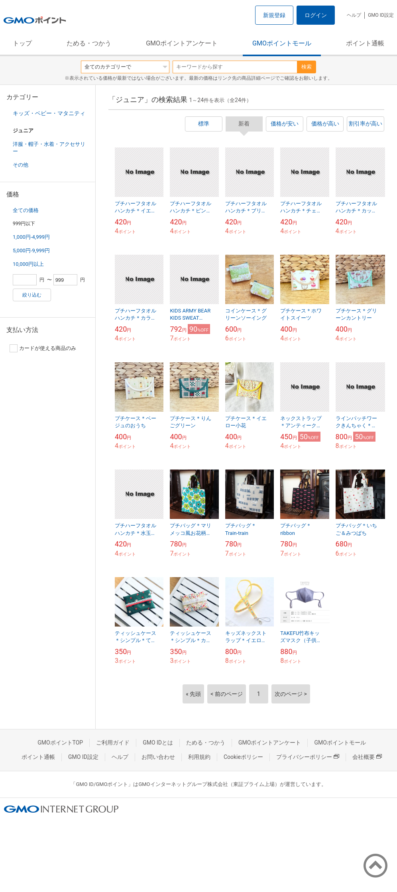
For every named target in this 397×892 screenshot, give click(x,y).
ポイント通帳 (365, 43)
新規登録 (274, 15)
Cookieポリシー (243, 757)
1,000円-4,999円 (31, 237)
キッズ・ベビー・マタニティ (49, 113)
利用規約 (199, 757)
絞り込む (31, 295)
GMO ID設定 (381, 15)
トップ (22, 43)
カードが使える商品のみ (43, 348)
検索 (306, 67)
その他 (20, 165)
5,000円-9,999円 (31, 250)
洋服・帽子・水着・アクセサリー (49, 147)
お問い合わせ (158, 757)
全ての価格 (26, 210)
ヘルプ (354, 15)
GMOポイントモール (281, 43)
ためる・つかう (89, 43)
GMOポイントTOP (60, 742)
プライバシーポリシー (307, 757)
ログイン (316, 15)
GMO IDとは (158, 742)
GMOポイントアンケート (182, 43)
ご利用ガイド (113, 742)
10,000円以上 (28, 264)
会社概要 (367, 757)
